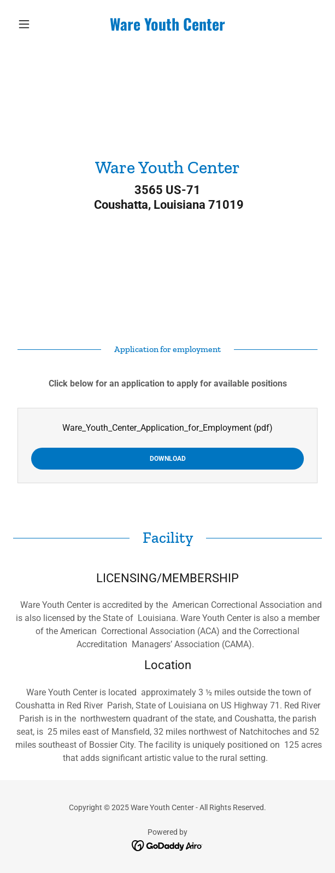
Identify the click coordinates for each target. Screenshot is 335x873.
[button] (36, 24)
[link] (168, 24)
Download (168, 458)
